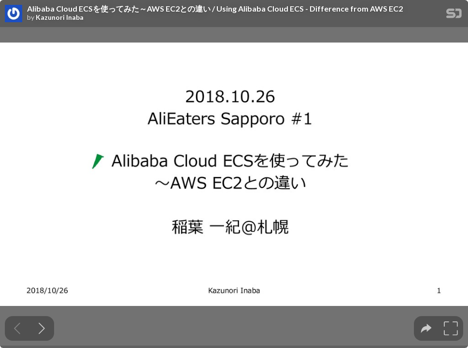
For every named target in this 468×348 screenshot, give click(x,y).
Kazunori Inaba (60, 17)
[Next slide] (42, 328)
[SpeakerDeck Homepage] (454, 15)
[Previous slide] (17, 328)
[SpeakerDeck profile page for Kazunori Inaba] (13, 14)
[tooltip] (426, 328)
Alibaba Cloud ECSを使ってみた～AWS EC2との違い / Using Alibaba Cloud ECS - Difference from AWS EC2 (215, 9)
